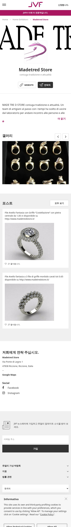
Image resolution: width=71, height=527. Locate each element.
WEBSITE (29, 85)
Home (5, 19)
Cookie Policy (47, 523)
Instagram (11, 393)
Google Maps (9, 374)
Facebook (10, 387)
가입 (35, 448)
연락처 (47, 85)
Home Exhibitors (20, 19)
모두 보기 (59, 203)
